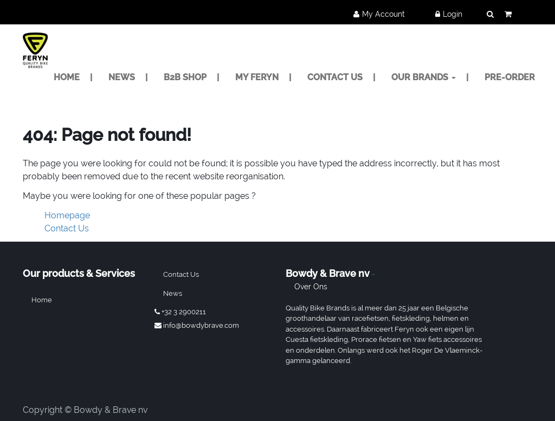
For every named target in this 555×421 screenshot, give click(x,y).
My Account (383, 14)
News (172, 293)
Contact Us (66, 228)
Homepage (67, 215)
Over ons (310, 286)
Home (41, 300)
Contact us (181, 274)
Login (452, 14)
